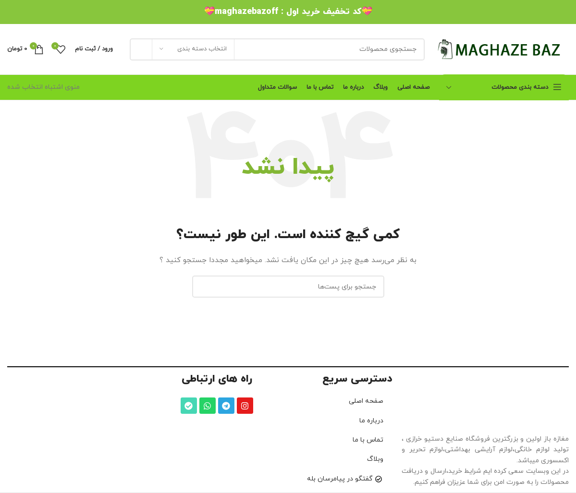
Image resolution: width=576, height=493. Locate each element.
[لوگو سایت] (501, 48)
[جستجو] (277, 49)
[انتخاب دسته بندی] (193, 49)
